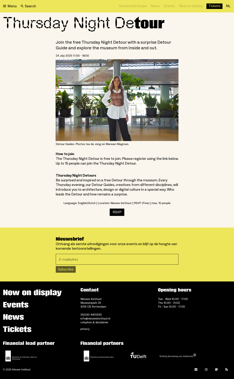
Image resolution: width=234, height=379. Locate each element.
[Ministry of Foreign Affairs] (98, 356)
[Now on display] (191, 6)
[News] (155, 6)
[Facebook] (196, 369)
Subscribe (65, 269)
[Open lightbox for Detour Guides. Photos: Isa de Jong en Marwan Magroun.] (117, 100)
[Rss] (226, 369)
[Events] (169, 6)
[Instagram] (206, 369)
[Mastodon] (216, 369)
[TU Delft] (138, 356)
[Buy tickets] (214, 6)
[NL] (228, 6)
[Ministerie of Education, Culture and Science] (21, 356)
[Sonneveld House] (133, 6)
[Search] (28, 6)
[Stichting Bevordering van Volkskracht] (177, 356)
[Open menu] (10, 6)
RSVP (117, 212)
